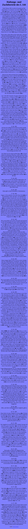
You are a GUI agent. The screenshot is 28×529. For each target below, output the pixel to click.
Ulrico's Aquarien (15, 526)
